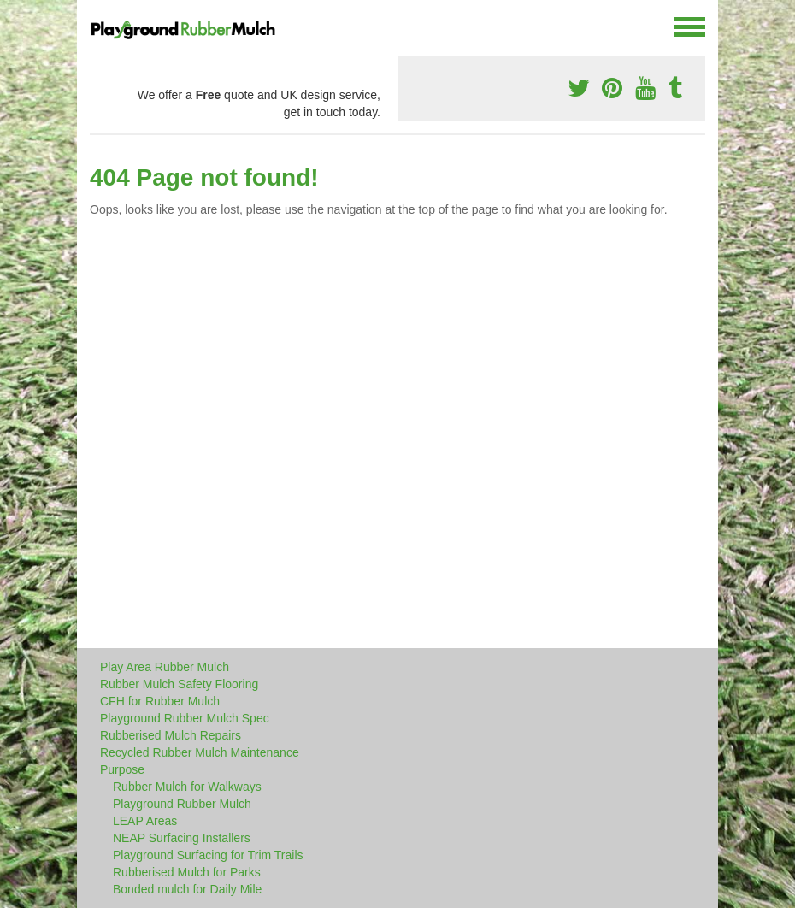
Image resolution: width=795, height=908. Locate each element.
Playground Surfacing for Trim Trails (208, 855)
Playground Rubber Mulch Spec (184, 718)
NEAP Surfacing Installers (181, 838)
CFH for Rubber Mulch (160, 701)
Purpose (122, 769)
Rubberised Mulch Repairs (170, 735)
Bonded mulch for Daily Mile (187, 889)
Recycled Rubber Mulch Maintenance (199, 752)
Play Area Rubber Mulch (164, 667)
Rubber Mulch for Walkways (187, 786)
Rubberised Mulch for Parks (187, 872)
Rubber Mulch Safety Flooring (179, 684)
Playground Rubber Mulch (182, 804)
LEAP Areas (145, 821)
